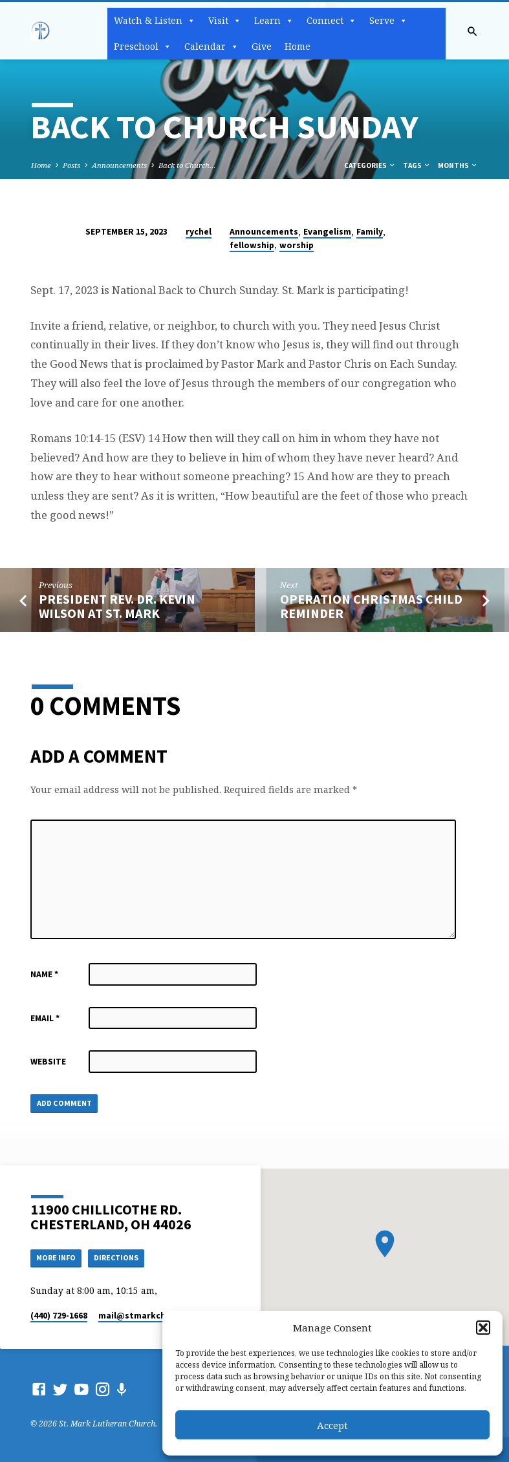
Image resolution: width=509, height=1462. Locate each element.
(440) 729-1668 (58, 1315)
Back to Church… (187, 165)
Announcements (119, 165)
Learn (274, 21)
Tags (417, 165)
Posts (71, 165)
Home (297, 46)
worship (296, 245)
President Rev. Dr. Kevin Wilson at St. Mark (117, 606)
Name (44, 974)
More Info (58, 1257)
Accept (332, 1425)
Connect (331, 21)
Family (369, 231)
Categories (370, 165)
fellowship (252, 245)
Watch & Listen (154, 21)
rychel (198, 231)
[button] (483, 1327)
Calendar (211, 46)
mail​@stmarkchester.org (152, 1315)
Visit (224, 21)
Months (458, 165)
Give (262, 46)
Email (45, 1018)
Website (48, 1061)
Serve (388, 21)
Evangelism (327, 231)
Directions (121, 1257)
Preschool (142, 46)
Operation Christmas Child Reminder (371, 606)
